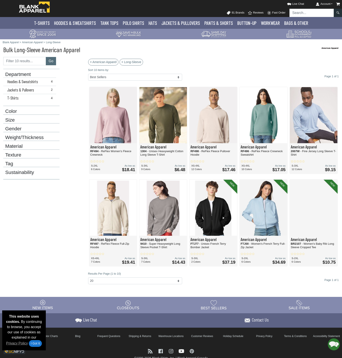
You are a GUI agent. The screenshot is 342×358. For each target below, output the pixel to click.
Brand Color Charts (46, 336)
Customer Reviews (202, 336)
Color (11, 111)
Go (51, 61)
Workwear (270, 23)
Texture (13, 155)
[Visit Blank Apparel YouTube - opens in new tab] (182, 351)
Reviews (255, 13)
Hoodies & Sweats (75, 23)
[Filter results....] (24, 61)
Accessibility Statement (326, 336)
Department (18, 74)
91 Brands (235, 13)
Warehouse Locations (171, 336)
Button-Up (246, 23)
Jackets (180, 23)
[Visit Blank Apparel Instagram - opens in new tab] (171, 351)
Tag (9, 163)
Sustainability (19, 172)
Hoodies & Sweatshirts (31, 81)
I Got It (35, 343)
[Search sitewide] (311, 13)
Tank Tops (109, 23)
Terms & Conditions (295, 336)
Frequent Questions (108, 336)
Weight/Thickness (24, 137)
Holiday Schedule (233, 336)
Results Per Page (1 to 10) (104, 273)
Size (10, 120)
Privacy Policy (17, 343)
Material (14, 146)
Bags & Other (296, 23)
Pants (218, 23)
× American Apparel (103, 62)
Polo (133, 23)
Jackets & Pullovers (31, 90)
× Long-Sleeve (131, 62)
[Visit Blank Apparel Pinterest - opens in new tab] (192, 351)
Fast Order (276, 13)
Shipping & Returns (140, 336)
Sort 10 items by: (98, 70)
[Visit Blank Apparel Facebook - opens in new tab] (161, 351)
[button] (291, 3)
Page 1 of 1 (332, 280)
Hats (153, 23)
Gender (13, 128)
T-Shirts (42, 23)
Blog (77, 336)
